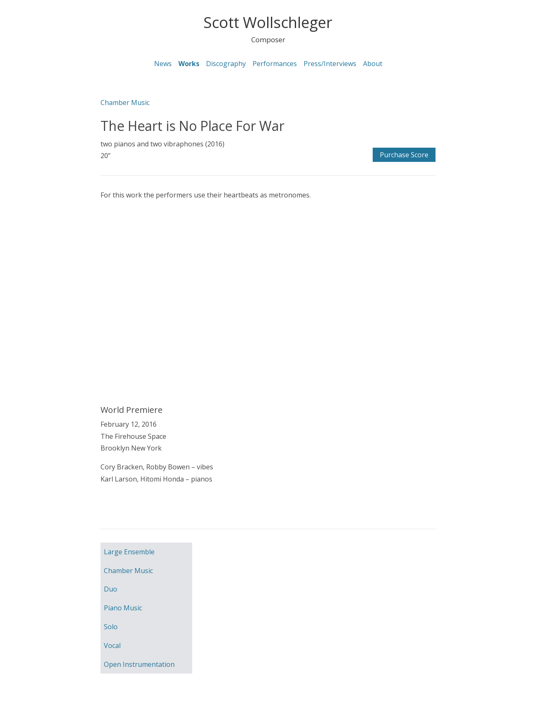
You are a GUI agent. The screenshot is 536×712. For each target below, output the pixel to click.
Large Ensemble (129, 551)
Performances (275, 63)
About (372, 63)
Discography (226, 63)
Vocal (112, 645)
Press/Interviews (330, 63)
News (163, 63)
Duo (110, 589)
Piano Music (123, 607)
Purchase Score (404, 154)
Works (188, 63)
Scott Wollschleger (268, 22)
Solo (111, 626)
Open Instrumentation (139, 664)
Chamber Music (124, 102)
